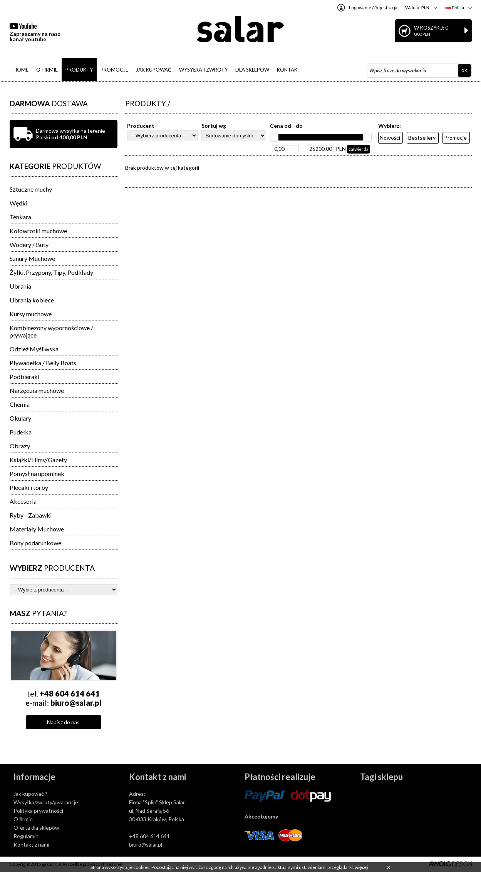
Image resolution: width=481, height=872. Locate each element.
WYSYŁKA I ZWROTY (203, 70)
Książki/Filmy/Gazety (38, 459)
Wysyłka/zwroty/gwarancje (45, 802)
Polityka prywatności (38, 810)
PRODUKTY (79, 70)
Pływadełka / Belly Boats (43, 362)
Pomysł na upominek (37, 473)
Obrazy (20, 445)
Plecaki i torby (29, 487)
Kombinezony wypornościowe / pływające (51, 331)
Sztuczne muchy (31, 189)
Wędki (18, 203)
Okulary (20, 418)
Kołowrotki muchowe (38, 230)
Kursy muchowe (31, 313)
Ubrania (20, 286)
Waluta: (417, 7)
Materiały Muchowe (37, 529)
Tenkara (20, 217)
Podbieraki (24, 376)
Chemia (20, 404)
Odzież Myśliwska (34, 348)
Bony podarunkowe (35, 542)
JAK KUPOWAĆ (153, 70)
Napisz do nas (63, 722)
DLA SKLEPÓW (252, 70)
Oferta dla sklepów (36, 827)
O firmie (23, 819)
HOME (20, 70)
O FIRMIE (47, 70)
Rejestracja (385, 7)
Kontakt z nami (31, 844)
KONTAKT (289, 70)
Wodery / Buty (29, 244)
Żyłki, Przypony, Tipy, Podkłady (51, 272)
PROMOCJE (114, 70)
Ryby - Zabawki (31, 515)
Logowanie (360, 7)
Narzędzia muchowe (37, 390)
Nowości (390, 137)
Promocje (455, 137)
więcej (361, 867)
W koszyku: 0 (441, 31)
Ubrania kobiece (32, 300)
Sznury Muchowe (32, 258)
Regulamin (26, 836)
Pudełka (21, 432)
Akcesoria (23, 501)
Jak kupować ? (30, 793)
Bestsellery (422, 137)
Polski (454, 7)
